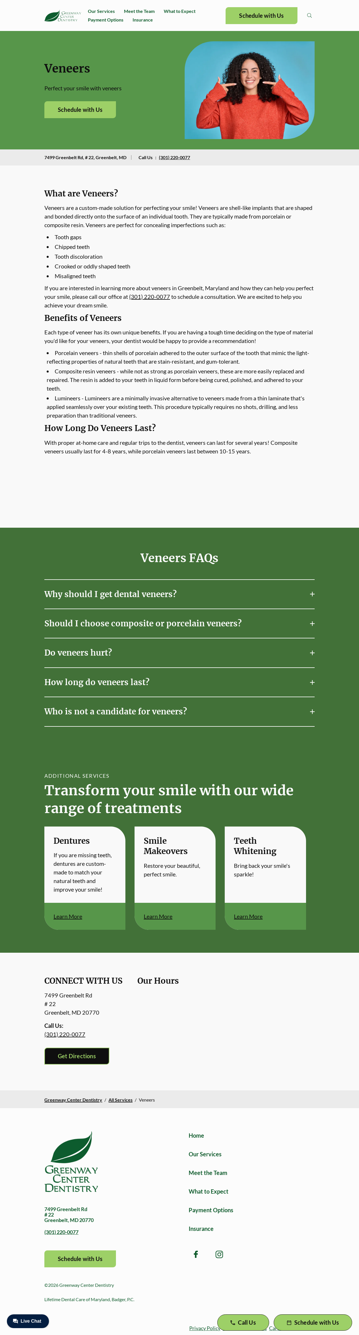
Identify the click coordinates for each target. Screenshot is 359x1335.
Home (196, 1135)
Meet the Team (139, 11)
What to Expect (180, 11)
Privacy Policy (204, 1328)
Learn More (68, 916)
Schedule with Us (261, 15)
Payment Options (105, 19)
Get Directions (77, 1056)
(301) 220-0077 (174, 157)
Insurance (143, 19)
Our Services (101, 11)
